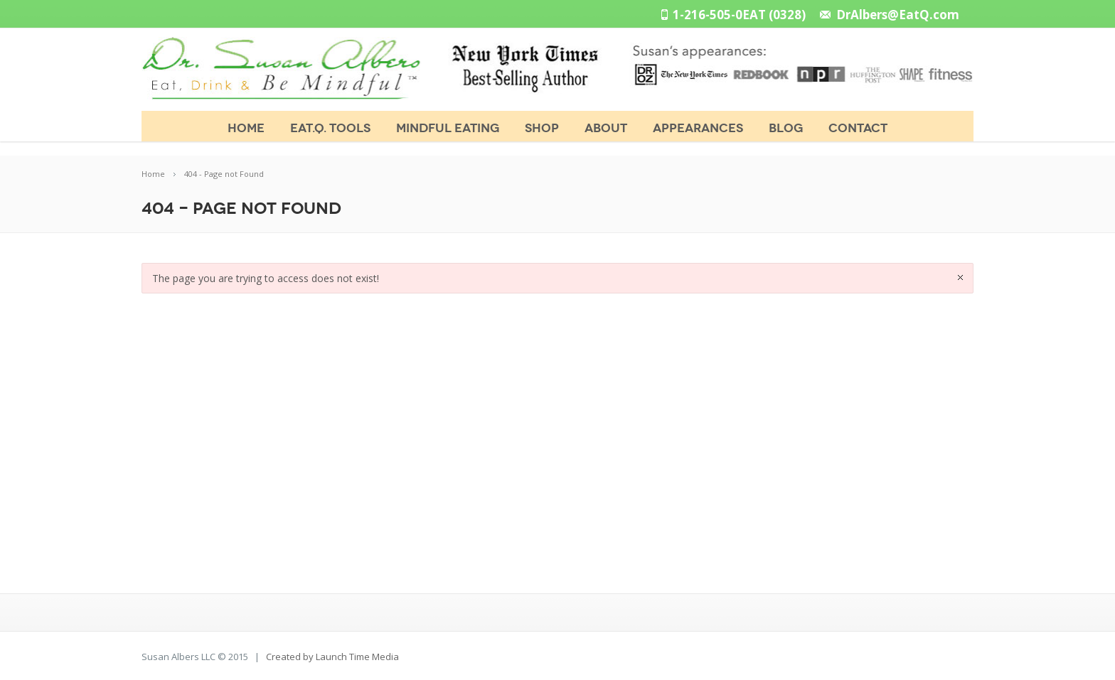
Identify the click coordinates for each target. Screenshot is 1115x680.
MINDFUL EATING (447, 128)
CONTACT (857, 128)
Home (246, 128)
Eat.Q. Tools (330, 128)
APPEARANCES (698, 128)
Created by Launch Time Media (332, 656)
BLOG (786, 128)
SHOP (542, 128)
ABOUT (606, 128)
